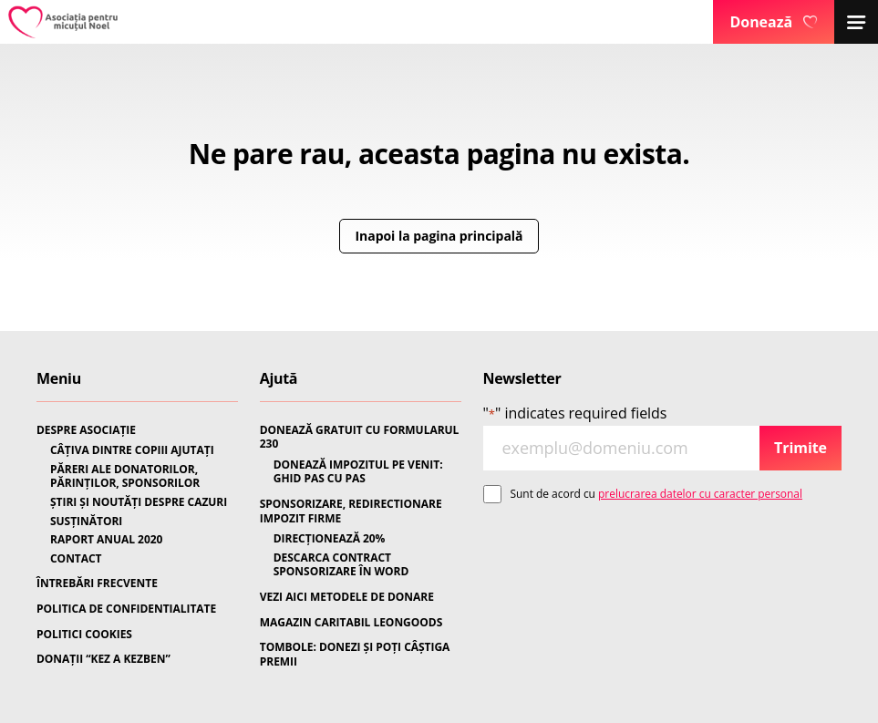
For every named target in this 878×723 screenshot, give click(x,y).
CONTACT (76, 559)
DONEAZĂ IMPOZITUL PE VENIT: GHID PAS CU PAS (358, 472)
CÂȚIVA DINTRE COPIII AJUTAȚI (132, 450)
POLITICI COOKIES (84, 634)
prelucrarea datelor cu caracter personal (700, 493)
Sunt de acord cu (656, 493)
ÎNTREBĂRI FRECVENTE (97, 583)
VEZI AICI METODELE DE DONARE (347, 597)
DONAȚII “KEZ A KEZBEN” (103, 659)
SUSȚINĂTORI (86, 521)
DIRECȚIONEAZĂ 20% (330, 539)
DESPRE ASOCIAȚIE (86, 430)
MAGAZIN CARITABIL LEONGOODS (351, 622)
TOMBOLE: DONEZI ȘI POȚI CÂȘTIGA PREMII (355, 654)
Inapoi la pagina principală (439, 235)
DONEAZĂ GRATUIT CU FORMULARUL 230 (360, 437)
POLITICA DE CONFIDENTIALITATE (126, 609)
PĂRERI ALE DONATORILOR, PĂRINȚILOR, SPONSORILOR (125, 476)
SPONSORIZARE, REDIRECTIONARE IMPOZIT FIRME (351, 511)
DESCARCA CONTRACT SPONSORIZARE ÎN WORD (341, 565)
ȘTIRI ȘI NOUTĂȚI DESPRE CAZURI (138, 502)
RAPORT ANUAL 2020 (106, 539)
